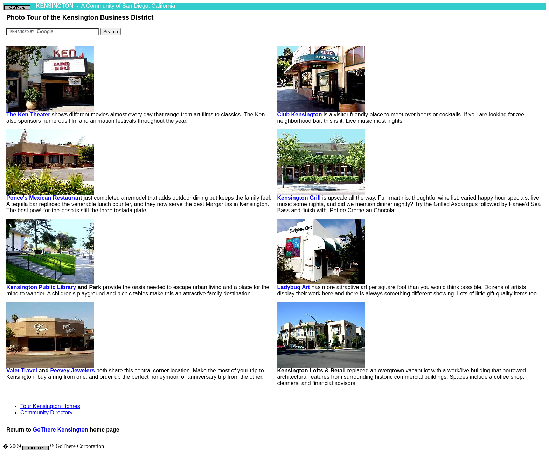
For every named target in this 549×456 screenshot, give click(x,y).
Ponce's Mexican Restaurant (44, 198)
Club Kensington (299, 114)
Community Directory (46, 412)
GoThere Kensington (60, 430)
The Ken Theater (28, 114)
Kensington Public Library (41, 287)
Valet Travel (21, 370)
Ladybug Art (293, 287)
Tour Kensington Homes (50, 406)
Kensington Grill (299, 198)
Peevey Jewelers (72, 370)
